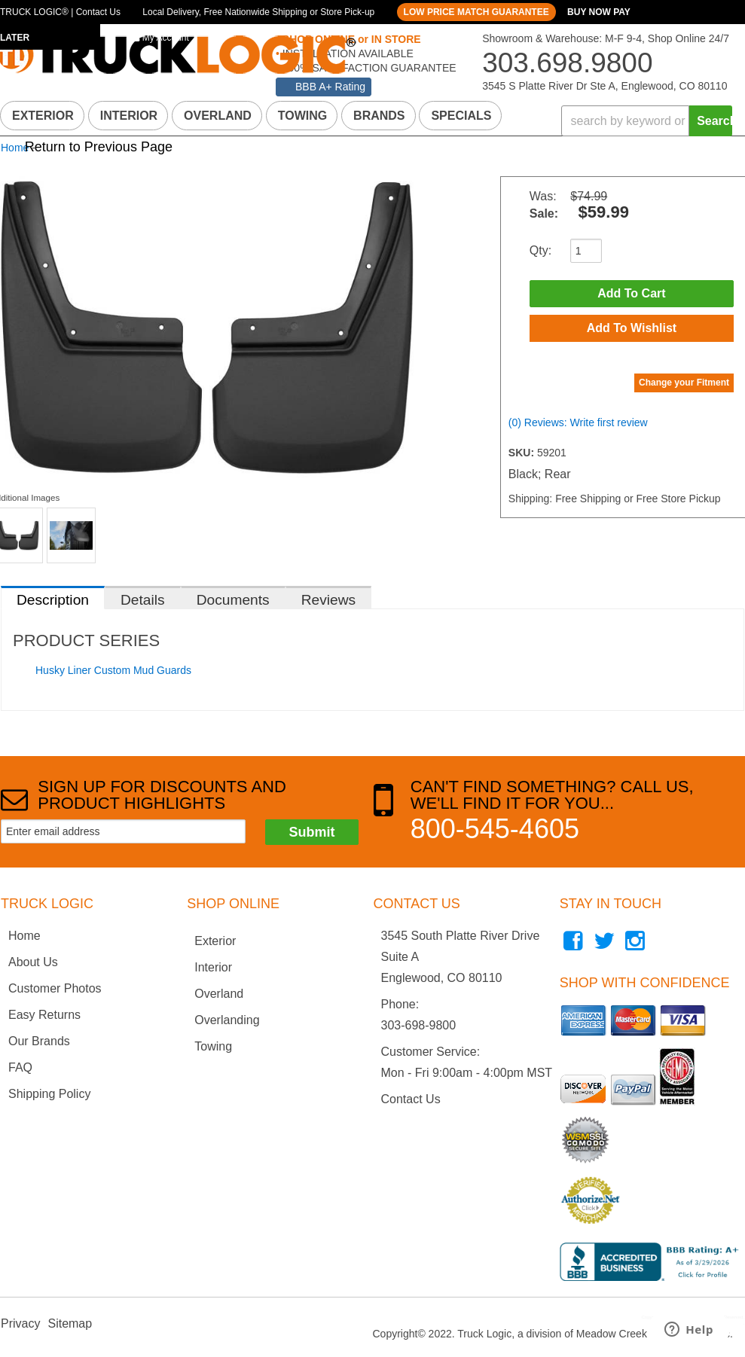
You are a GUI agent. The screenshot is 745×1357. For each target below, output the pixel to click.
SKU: (522, 453)
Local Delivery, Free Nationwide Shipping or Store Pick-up (258, 12)
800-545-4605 (495, 828)
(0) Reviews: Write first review (578, 422)
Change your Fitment (684, 382)
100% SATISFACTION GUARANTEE (367, 68)
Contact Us (411, 1099)
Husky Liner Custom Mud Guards (113, 670)
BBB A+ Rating (330, 87)
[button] (646, 120)
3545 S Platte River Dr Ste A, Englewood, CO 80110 (604, 86)
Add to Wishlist (632, 328)
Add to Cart (631, 293)
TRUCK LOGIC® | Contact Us (60, 12)
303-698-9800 (418, 1025)
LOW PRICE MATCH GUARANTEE (476, 12)
